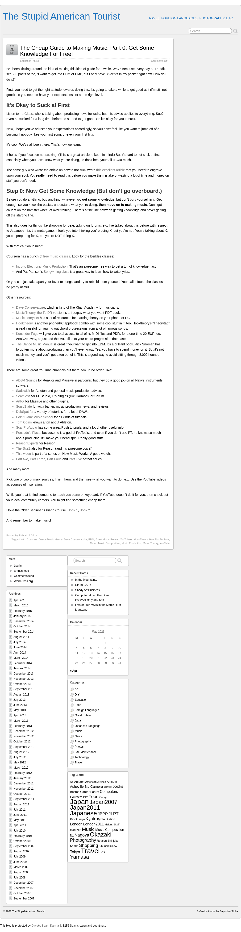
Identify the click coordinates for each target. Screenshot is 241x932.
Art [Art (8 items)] (115, 781)
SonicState (24, 406)
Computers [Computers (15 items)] (109, 792)
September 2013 (23, 689)
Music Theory (150, 543)
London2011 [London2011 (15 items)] (93, 824)
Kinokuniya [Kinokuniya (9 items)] (77, 819)
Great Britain (83, 715)
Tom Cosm (24, 422)
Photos (79, 746)
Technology (82, 757)
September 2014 (23, 631)
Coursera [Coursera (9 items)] (76, 797)
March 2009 (20, 867)
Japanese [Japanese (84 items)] (83, 813)
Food (78, 705)
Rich (21, 535)
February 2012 (22, 773)
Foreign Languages (87, 710)
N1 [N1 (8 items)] (72, 835)
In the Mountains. (86, 579)
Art (76, 689)
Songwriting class (56, 271)
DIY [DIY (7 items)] (85, 797)
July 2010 (19, 830)
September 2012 (23, 747)
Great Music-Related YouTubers (114, 539)
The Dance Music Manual (34, 344)
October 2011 (22, 793)
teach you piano (68, 495)
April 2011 (19, 825)
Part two (22, 459)
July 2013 (19, 699)
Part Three (37, 459)
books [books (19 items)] (117, 786)
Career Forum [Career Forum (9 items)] (89, 792)
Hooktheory (24, 323)
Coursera (32, 539)
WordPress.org (23, 581)
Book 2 (85, 510)
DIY (77, 694)
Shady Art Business (87, 590)
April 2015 (19, 600)
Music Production (131, 543)
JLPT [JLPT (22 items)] (114, 814)
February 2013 (22, 726)
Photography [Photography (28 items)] (83, 840)
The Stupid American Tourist (61, 16)
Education (25, 60)
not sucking (48, 155)
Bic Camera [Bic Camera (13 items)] (93, 786)
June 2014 (20, 647)
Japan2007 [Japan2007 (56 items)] (103, 802)
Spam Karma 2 (51, 925)
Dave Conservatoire (30, 307)
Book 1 (73, 510)
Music (36, 60)
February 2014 (22, 663)
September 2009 (23, 846)
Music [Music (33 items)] (88, 829)
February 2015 (22, 611)
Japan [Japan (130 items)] (79, 801)
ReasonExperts (27, 443)
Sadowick (23, 391)
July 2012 (19, 757)
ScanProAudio (26, 427)
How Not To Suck (159, 539)
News (78, 736)
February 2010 (22, 835)
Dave (34, 925)
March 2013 (20, 720)
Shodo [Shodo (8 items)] (74, 846)
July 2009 (19, 856)
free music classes (56, 256)
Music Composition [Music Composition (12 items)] (109, 830)
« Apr (73, 670)
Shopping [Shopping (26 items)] (88, 845)
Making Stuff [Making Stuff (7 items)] (112, 824)
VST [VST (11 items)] (103, 852)
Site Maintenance (86, 752)
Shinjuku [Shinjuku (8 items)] (113, 840)
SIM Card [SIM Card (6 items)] (104, 846)
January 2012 (22, 778)
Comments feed (24, 576)
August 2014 (21, 637)
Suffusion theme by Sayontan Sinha (217, 911)
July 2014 (19, 642)
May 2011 (19, 820)
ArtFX (20, 401)
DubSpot (22, 412)
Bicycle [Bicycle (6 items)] (108, 786)
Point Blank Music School (34, 417)
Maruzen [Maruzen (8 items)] (75, 830)
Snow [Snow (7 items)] (113, 846)
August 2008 (21, 872)
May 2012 (19, 762)
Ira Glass (26, 114)
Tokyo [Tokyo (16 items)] (75, 852)
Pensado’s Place (28, 433)
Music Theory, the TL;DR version (40, 313)
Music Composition (109, 543)
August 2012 (21, 752)
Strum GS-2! (83, 585)
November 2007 (23, 888)
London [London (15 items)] (76, 824)
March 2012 (20, 767)
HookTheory (141, 539)
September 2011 (23, 799)
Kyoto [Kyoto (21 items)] (91, 818)
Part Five (75, 459)
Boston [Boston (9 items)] (74, 792)
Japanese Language (87, 726)
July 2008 (19, 877)
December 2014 (23, 621)
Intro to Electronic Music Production (42, 266)
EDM (91, 539)
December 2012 (23, 731)
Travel (79, 762)
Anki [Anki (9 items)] (110, 781)
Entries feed (21, 570)
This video (23, 454)
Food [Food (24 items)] (93, 796)
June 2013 (20, 705)
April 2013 (19, 715)
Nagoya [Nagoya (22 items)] (82, 835)
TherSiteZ (23, 448)
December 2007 (23, 882)
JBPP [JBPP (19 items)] (103, 814)
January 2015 (22, 616)
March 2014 (20, 657)
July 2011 (19, 809)
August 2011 (21, 804)
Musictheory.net (27, 318)
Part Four (54, 459)
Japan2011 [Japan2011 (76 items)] (85, 807)
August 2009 (21, 851)
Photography (83, 741)
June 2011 (20, 814)
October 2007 (22, 893)
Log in (18, 565)
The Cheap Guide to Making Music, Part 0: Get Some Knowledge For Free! (87, 51)
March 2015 (20, 605)
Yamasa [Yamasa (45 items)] (79, 857)
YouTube (165, 543)
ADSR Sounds (26, 380)
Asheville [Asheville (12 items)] (77, 786)
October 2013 (22, 684)
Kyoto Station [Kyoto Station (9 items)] (106, 819)
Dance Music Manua (50, 539)
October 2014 (22, 626)
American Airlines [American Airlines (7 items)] (95, 781)
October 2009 (22, 841)
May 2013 (19, 710)
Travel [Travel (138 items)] (90, 851)
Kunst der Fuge (27, 334)
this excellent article (110, 170)
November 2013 (23, 678)
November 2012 (23, 736)
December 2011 (23, 783)
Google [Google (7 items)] (103, 797)
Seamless (23, 396)
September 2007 (23, 898)
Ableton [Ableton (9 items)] (79, 781)
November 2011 (23, 788)
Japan (79, 720)
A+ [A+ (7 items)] (71, 781)
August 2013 (21, 694)
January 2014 (22, 668)
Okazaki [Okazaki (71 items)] (100, 834)
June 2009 (20, 862)
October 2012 (22, 741)
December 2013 (23, 673)
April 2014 (19, 652)
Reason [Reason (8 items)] (102, 840)
